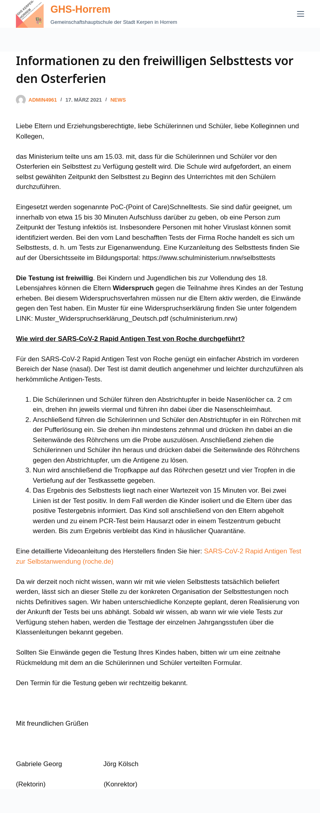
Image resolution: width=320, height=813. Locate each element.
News (118, 100)
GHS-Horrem (80, 9)
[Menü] (300, 13)
